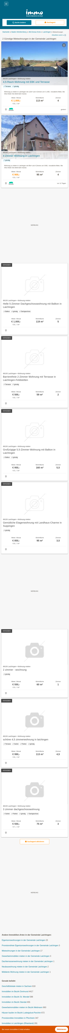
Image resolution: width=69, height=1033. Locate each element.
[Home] (34, 13)
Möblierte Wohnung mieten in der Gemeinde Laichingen (25, 972)
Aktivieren (61, 1029)
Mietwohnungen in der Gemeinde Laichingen (21, 951)
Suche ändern (19, 23)
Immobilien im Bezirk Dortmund (15, 991)
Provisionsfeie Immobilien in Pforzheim (18, 1018)
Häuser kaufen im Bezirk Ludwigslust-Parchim (21, 1013)
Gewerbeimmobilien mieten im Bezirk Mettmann (22, 1007)
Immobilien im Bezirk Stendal (14, 1002)
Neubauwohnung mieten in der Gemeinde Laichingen (24, 967)
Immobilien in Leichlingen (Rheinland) (18, 1023)
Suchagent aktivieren (34, 841)
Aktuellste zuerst (58, 35)
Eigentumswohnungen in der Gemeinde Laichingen (23, 940)
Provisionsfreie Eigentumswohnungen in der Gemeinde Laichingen (30, 945)
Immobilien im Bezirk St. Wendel (15, 997)
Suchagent (49, 22)
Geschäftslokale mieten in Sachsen (17, 986)
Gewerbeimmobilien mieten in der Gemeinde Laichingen (25, 956)
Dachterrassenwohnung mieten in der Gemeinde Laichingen (27, 961)
